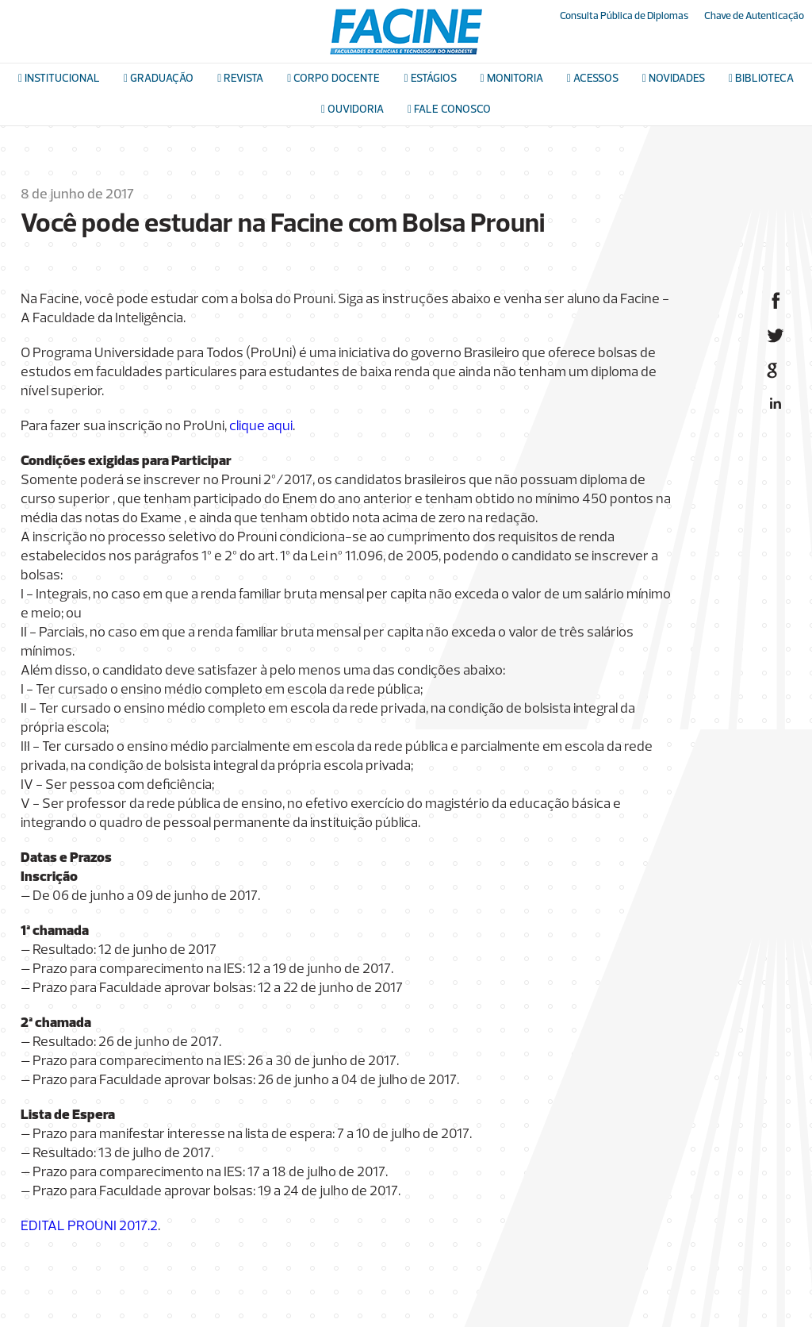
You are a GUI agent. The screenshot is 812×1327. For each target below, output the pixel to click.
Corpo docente (333, 79)
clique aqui (261, 426)
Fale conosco (449, 110)
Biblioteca (761, 79)
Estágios (430, 79)
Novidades (673, 79)
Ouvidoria (352, 110)
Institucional (59, 79)
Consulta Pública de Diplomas (624, 16)
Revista (240, 79)
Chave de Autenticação (754, 16)
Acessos (593, 79)
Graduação (158, 79)
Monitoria (512, 79)
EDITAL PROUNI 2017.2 (89, 1226)
